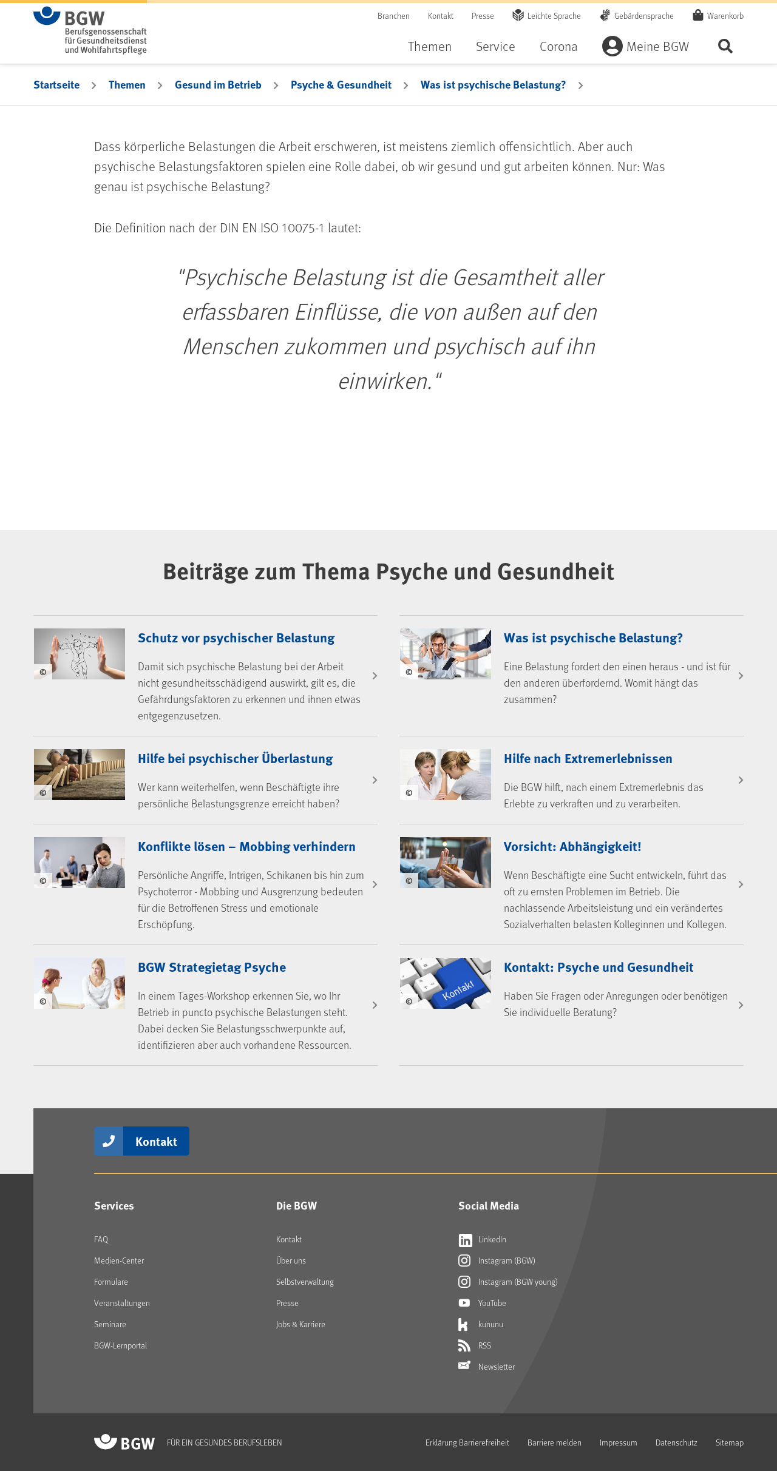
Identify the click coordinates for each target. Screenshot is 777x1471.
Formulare (111, 1281)
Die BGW (296, 1205)
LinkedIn (482, 1239)
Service (495, 46)
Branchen (394, 15)
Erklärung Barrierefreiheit (467, 1442)
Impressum (618, 1442)
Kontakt (440, 15)
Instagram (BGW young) (508, 1282)
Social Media (488, 1205)
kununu (480, 1324)
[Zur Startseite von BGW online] (90, 30)
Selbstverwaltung (305, 1281)
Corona (559, 46)
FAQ (101, 1239)
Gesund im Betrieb (218, 84)
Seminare (110, 1324)
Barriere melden (555, 1442)
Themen (430, 46)
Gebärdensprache (644, 15)
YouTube (482, 1303)
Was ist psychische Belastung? (493, 84)
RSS (474, 1345)
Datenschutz (676, 1442)
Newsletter (486, 1367)
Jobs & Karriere (300, 1324)
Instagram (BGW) (496, 1260)
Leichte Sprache (554, 15)
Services (114, 1205)
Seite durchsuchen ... (725, 46)
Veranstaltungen (122, 1302)
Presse (483, 15)
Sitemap (730, 1442)
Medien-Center (119, 1260)
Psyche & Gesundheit (341, 84)
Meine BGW (657, 46)
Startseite (56, 84)
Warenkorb (725, 15)
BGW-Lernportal (120, 1345)
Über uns (291, 1260)
